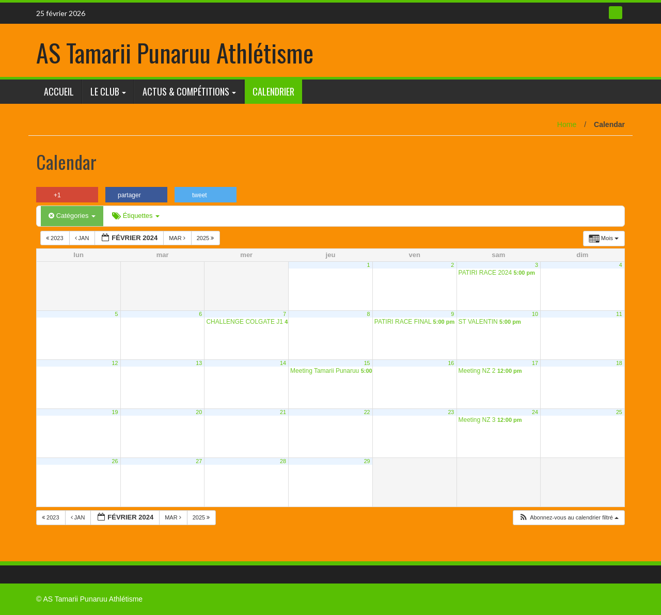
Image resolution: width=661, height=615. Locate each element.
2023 (55, 238)
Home (566, 124)
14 (283, 363)
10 (535, 314)
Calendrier (273, 91)
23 (451, 412)
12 (115, 363)
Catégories (72, 215)
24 (535, 412)
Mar (178, 238)
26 (115, 461)
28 (283, 461)
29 (367, 461)
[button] (568, 518)
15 (367, 363)
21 (283, 412)
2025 (206, 238)
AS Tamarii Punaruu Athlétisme (174, 52)
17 (535, 363)
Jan (83, 238)
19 (115, 412)
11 (619, 314)
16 (451, 363)
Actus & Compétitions (186, 91)
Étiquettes (136, 215)
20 (199, 412)
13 (199, 363)
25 (619, 412)
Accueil (59, 91)
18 (619, 363)
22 (367, 412)
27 (199, 461)
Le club (104, 91)
